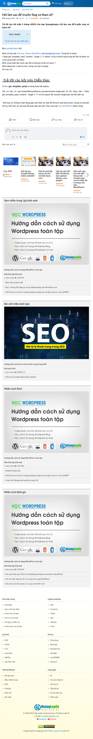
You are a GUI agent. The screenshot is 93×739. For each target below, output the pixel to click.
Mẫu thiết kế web (11, 680)
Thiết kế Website (8, 670)
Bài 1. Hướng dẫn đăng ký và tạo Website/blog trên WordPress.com (31, 287)
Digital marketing (54, 599)
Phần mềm (54, 697)
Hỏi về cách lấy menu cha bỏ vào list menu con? (45, 174)
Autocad (53, 662)
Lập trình (5, 634)
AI (51, 676)
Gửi (82, 137)
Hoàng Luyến (10, 18)
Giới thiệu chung (8, 599)
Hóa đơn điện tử (56, 680)
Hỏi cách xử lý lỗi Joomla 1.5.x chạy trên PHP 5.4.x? (25, 584)
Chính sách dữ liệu (12, 613)
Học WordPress (65, 106)
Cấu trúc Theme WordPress (29, 53)
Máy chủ (8, 693)
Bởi (3, 18)
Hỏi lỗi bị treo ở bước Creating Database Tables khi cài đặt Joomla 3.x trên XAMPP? (37, 292)
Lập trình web (10, 662)
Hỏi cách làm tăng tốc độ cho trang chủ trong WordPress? (27, 579)
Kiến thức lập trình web (13, 274)
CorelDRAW (54, 657)
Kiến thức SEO (9, 369)
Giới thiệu (8, 605)
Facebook (54, 609)
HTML (7, 644)
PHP (6, 640)
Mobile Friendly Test (12, 471)
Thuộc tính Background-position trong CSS (21, 480)
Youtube (53, 622)
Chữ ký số (54, 684)
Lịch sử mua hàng (11, 618)
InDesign (53, 653)
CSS (6, 649)
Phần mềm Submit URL (14, 282)
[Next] (87, 174)
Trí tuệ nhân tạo (56, 693)
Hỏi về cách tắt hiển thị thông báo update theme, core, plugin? (63, 176)
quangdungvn (12, 48)
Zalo (51, 618)
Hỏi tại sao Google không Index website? (28, 173)
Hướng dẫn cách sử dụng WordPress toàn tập (23, 270)
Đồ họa (50, 634)
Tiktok (52, 613)
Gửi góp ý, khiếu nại (12, 622)
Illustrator (54, 644)
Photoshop (54, 640)
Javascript (8, 653)
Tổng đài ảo (54, 688)
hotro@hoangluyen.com (50, 716)
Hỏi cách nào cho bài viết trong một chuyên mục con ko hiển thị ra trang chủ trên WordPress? (80, 179)
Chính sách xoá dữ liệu (13, 626)
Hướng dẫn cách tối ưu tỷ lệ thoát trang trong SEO (25, 364)
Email (52, 626)
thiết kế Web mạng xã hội (53, 731)
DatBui (5, 86)
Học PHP (7, 171)
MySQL (7, 657)
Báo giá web (9, 676)
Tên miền (8, 697)
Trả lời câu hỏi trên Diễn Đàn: (16, 41)
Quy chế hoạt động (12, 609)
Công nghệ (52, 670)
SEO (52, 605)
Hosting (8, 688)
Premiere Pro (55, 649)
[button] (68, 3)
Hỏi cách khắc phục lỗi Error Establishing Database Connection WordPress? (34, 574)
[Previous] (4, 174)
